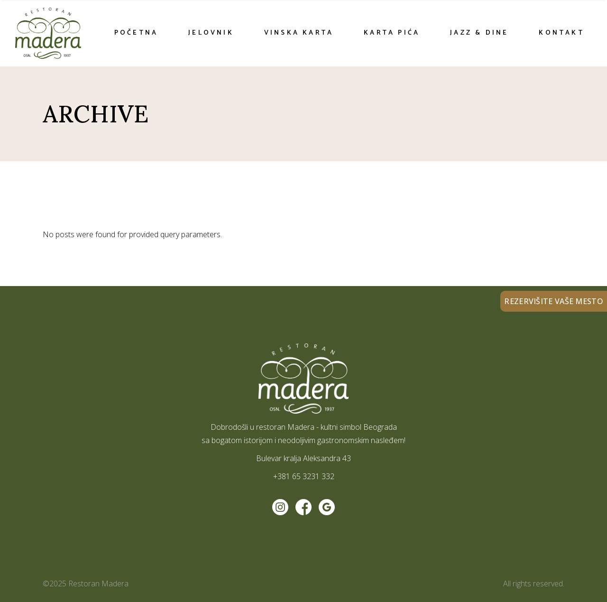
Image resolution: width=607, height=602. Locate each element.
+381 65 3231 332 (303, 476)
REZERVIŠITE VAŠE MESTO (553, 301)
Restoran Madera (98, 583)
